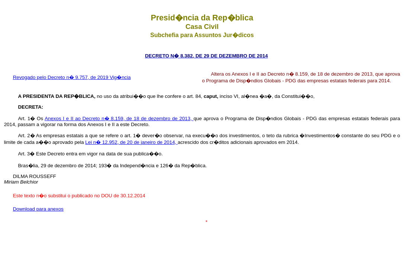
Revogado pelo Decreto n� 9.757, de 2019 (61, 77)
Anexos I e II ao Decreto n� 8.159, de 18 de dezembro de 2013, (119, 118)
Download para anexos (38, 209)
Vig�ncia (120, 77)
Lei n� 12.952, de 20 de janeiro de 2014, (131, 142)
